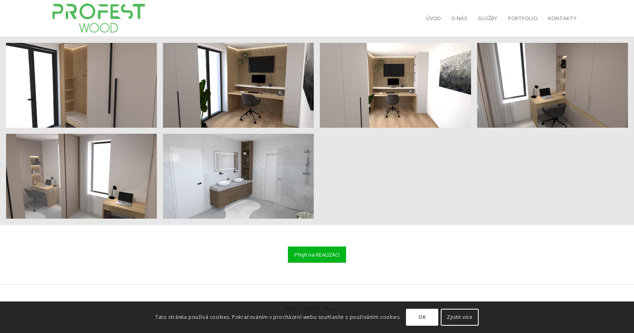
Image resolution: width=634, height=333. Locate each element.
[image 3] (84, 88)
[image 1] (241, 88)
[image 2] (84, 179)
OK (422, 317)
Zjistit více (459, 317)
